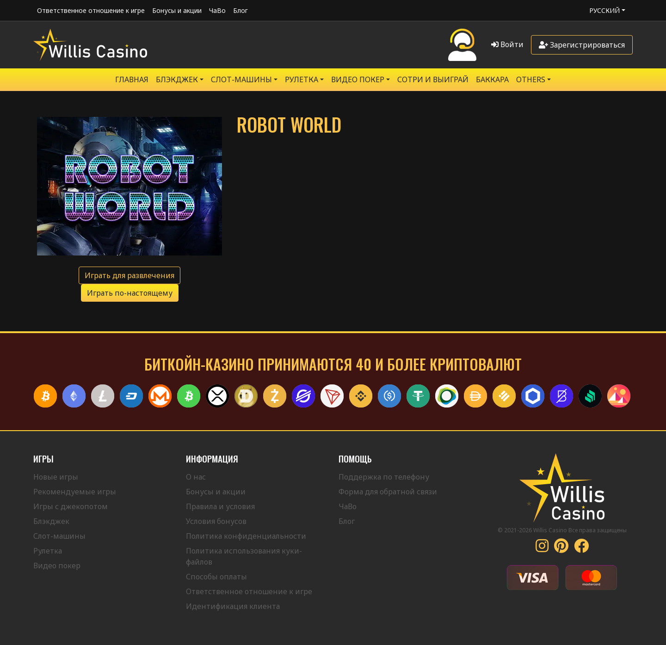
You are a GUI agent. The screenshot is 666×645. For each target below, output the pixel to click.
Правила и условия (220, 506)
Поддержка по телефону (384, 477)
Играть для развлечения (129, 275)
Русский (604, 10)
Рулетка (47, 551)
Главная (131, 79)
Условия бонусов (216, 521)
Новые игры (55, 477)
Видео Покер (357, 79)
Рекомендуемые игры (74, 492)
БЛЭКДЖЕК (177, 79)
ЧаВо (217, 10)
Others (530, 79)
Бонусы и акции (177, 10)
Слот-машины (241, 79)
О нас (196, 477)
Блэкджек (51, 521)
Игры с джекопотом (70, 506)
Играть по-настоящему (130, 293)
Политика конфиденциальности (246, 536)
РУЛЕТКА (301, 79)
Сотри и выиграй (433, 79)
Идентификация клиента (233, 606)
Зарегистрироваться (582, 45)
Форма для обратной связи (388, 492)
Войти (507, 44)
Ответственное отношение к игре (91, 10)
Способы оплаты (216, 577)
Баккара (492, 79)
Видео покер (56, 565)
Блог (240, 10)
